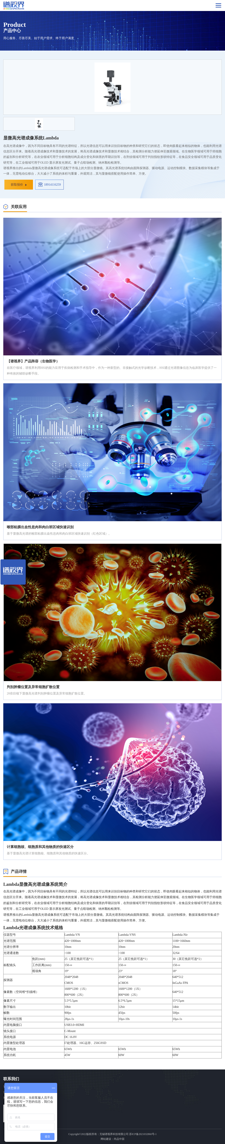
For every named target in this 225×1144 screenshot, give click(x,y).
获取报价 (17, 184)
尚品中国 (119, 1138)
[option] (112, 87)
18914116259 (52, 184)
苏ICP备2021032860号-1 (143, 1134)
